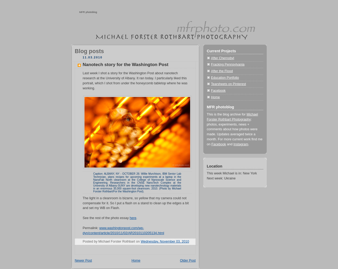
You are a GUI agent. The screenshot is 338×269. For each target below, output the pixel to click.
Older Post (188, 260)
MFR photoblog (88, 12)
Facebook (218, 90)
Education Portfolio (225, 78)
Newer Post (83, 260)
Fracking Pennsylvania (228, 64)
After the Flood (222, 71)
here (133, 218)
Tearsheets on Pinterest (228, 84)
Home (136, 260)
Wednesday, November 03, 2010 (165, 241)
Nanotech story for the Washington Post (125, 64)
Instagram (240, 144)
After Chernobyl (222, 58)
